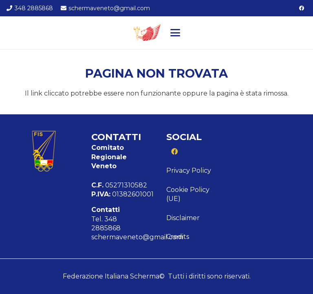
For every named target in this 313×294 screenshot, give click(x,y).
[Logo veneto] (146, 32)
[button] (175, 33)
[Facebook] (301, 8)
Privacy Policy (188, 170)
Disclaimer (183, 218)
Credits (177, 237)
